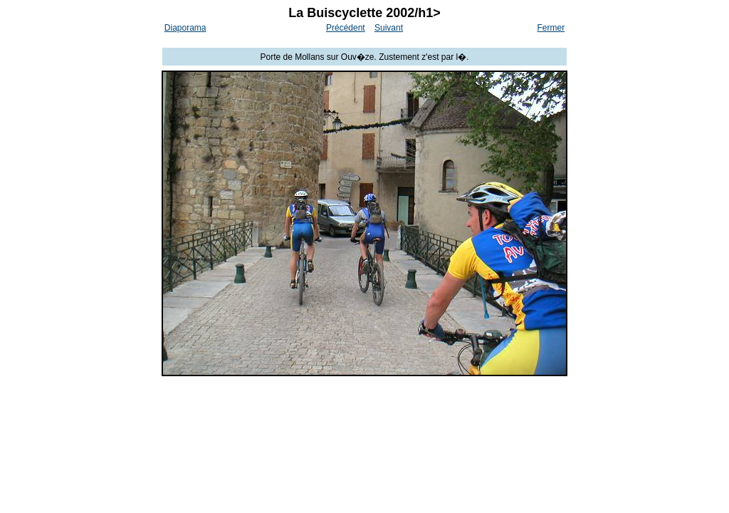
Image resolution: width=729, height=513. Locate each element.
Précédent (345, 28)
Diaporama (185, 28)
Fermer (551, 28)
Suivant (388, 28)
